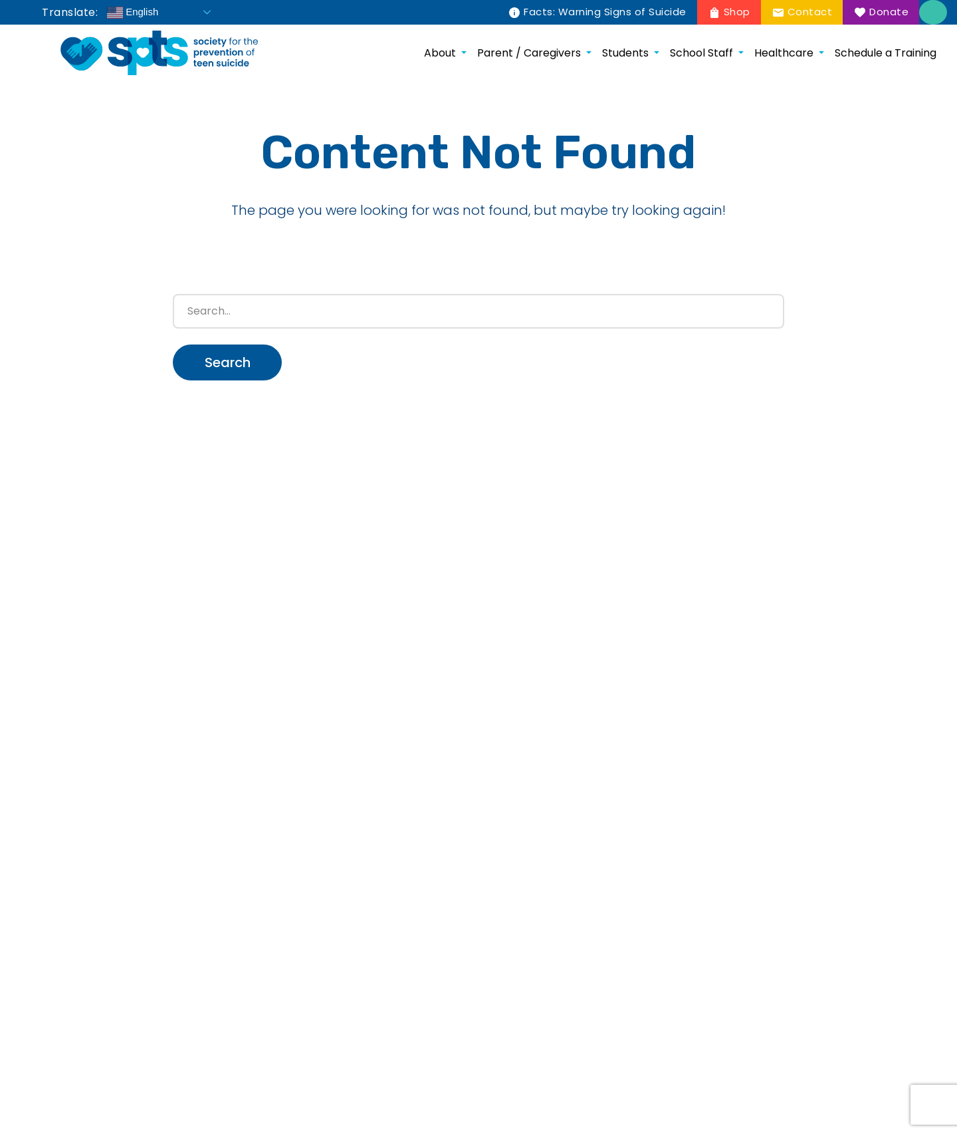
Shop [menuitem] (737, 12)
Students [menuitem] (625, 53)
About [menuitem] (440, 53)
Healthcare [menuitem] (783, 53)
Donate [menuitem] (888, 12)
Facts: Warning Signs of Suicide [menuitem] (605, 12)
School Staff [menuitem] (701, 53)
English (132, 13)
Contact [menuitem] (810, 12)
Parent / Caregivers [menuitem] (529, 53)
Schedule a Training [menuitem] (885, 53)
